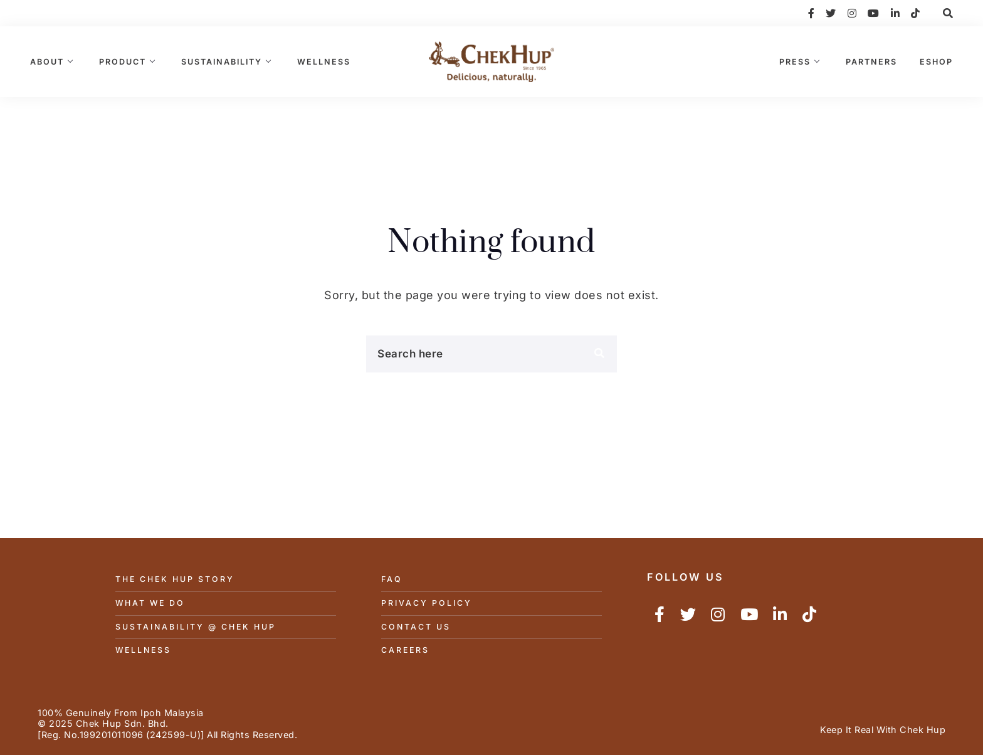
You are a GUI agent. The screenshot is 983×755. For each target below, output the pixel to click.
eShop (936, 61)
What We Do (150, 603)
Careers (405, 650)
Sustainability (221, 61)
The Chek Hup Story (174, 579)
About (47, 61)
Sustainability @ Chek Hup (195, 626)
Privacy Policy (426, 603)
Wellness (323, 61)
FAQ (391, 579)
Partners (871, 61)
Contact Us (416, 626)
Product (122, 61)
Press (795, 61)
